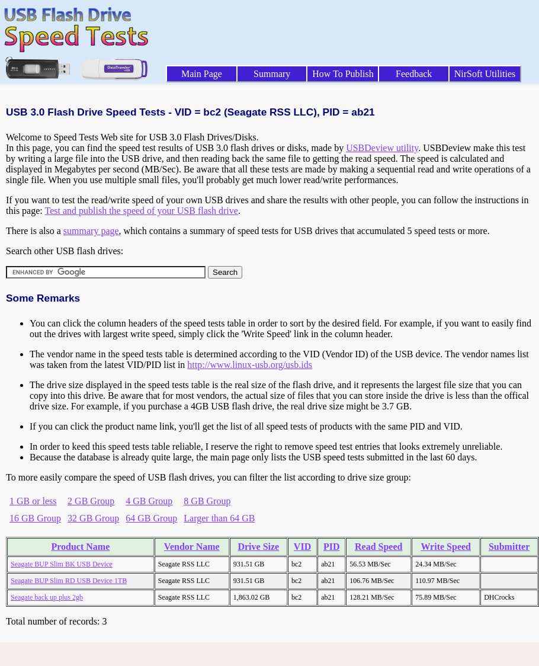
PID (331, 547)
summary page (91, 231)
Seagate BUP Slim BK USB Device (62, 564)
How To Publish (343, 74)
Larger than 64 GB (219, 518)
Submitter (509, 547)
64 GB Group (151, 518)
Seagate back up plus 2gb (47, 597)
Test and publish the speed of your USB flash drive (141, 211)
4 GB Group (149, 501)
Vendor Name (192, 547)
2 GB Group (91, 501)
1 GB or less (33, 501)
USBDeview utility (382, 148)
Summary (272, 74)
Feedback (414, 74)
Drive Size (258, 547)
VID (302, 547)
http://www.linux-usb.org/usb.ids (249, 365)
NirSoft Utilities (485, 74)
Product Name (80, 547)
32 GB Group (93, 518)
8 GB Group (207, 501)
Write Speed (446, 547)
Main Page (201, 74)
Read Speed (378, 547)
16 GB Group (35, 518)
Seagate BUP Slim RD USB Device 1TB (69, 581)
